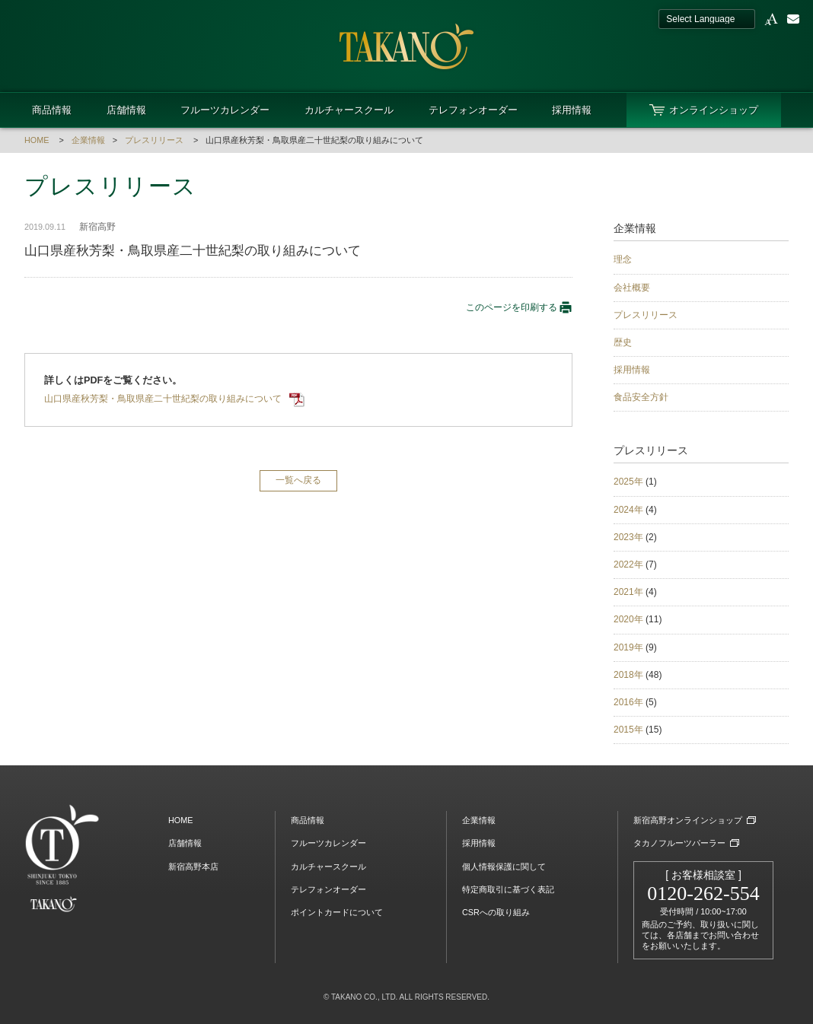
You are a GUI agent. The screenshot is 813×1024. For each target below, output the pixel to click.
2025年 (628, 481)
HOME (36, 140)
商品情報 (52, 110)
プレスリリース (154, 140)
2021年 (628, 592)
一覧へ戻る (298, 480)
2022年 (628, 564)
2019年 (628, 647)
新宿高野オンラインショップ (687, 820)
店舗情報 (126, 110)
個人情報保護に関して (504, 866)
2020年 (628, 619)
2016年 (628, 702)
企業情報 (88, 140)
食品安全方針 (641, 397)
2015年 (628, 729)
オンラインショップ (713, 110)
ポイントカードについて (337, 912)
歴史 (623, 342)
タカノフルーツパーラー (679, 843)
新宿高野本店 (193, 866)
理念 (623, 259)
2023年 (628, 537)
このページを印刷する (519, 307)
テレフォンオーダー (473, 110)
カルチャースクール (349, 110)
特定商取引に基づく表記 (508, 889)
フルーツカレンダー (224, 110)
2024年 (628, 509)
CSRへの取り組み (496, 912)
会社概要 (632, 287)
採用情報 (571, 110)
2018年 (628, 674)
